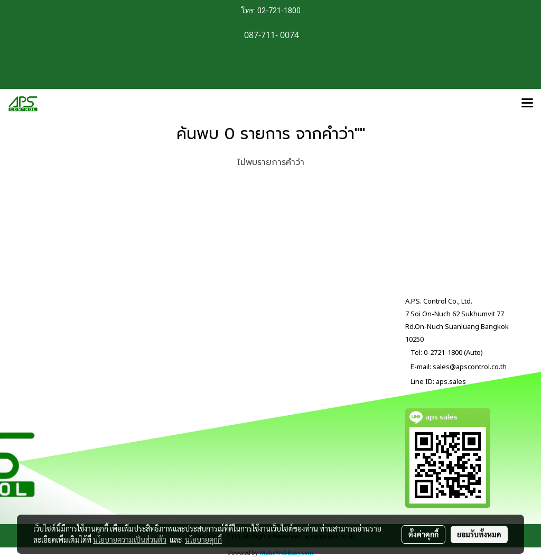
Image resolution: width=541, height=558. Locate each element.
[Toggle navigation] (527, 103)
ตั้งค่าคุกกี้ (423, 534)
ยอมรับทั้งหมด (479, 534)
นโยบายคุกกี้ (203, 539)
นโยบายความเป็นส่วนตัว (129, 539)
